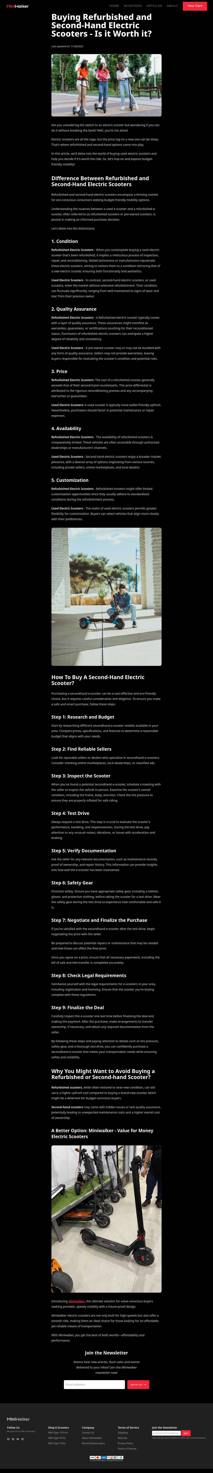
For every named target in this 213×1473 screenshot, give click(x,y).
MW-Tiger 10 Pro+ (58, 1432)
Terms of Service (127, 1448)
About (172, 6)
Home (114, 6)
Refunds (122, 1438)
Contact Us (88, 1432)
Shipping (123, 1432)
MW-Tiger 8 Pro (57, 1438)
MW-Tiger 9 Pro (57, 1443)
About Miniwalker (92, 1438)
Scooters (133, 6)
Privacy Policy (125, 1443)
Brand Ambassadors (93, 1443)
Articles (154, 6)
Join (186, 1433)
